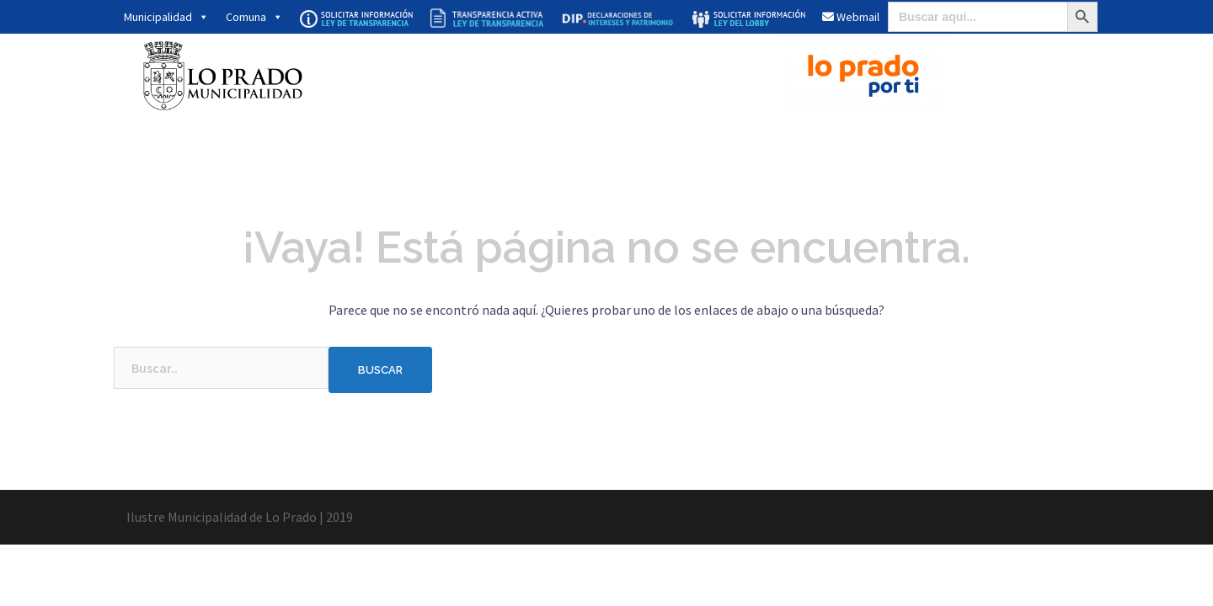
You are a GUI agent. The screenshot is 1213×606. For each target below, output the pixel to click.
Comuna (254, 17)
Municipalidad (166, 17)
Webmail (850, 16)
